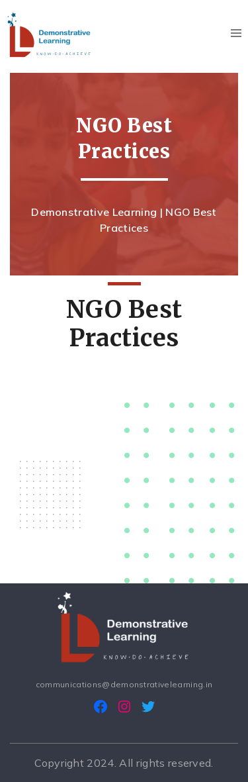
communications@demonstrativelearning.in (124, 684)
